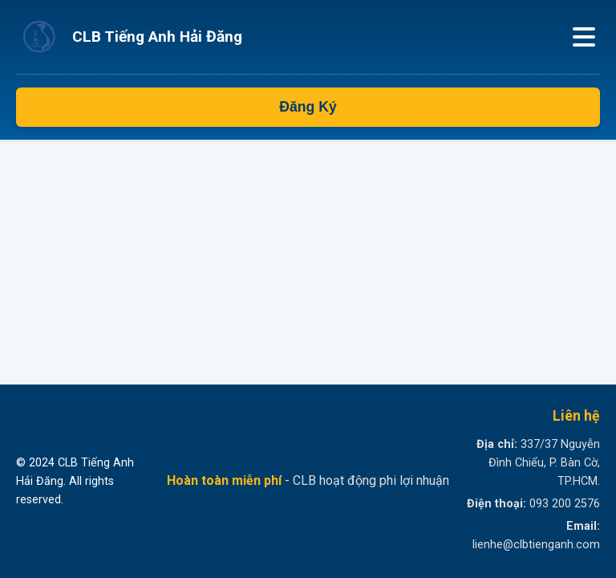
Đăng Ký (307, 107)
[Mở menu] (584, 37)
